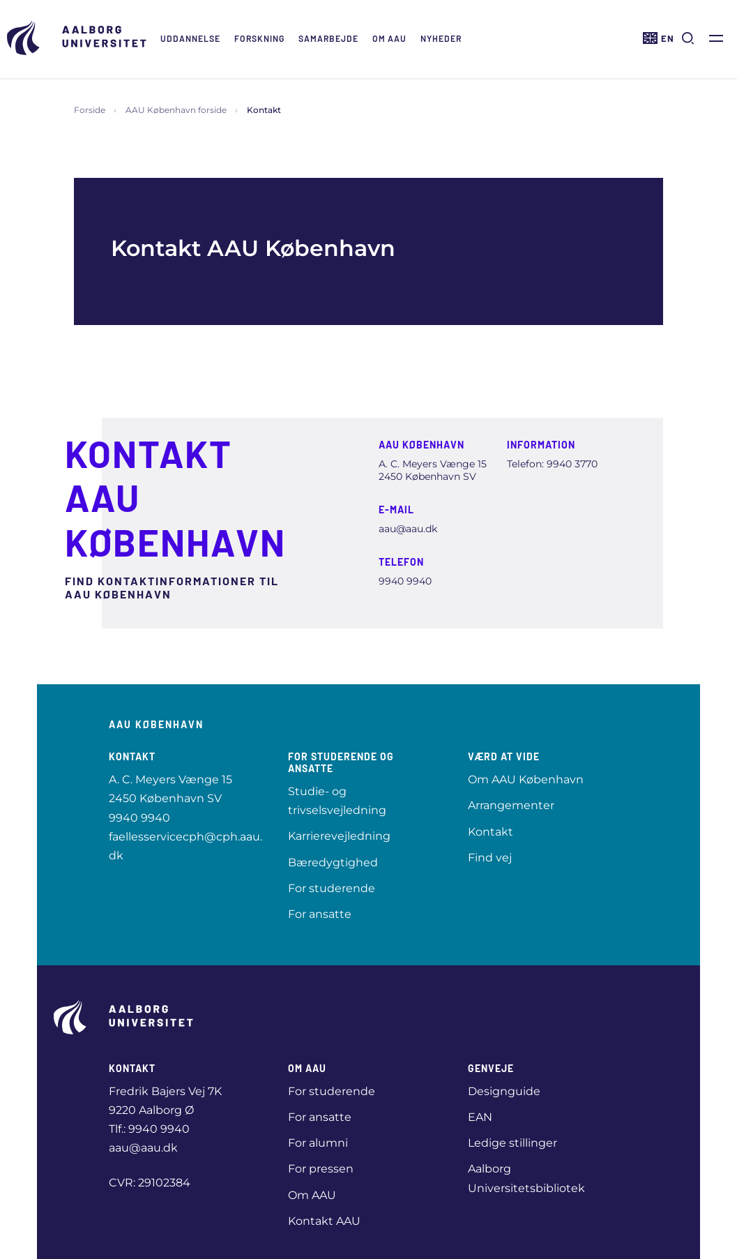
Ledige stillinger (512, 1142)
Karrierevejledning (339, 836)
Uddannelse (190, 38)
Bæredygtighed (333, 862)
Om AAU (389, 38)
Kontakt (490, 831)
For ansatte (319, 914)
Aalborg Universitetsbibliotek (526, 1178)
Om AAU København (526, 779)
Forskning (259, 38)
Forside (89, 110)
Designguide (504, 1091)
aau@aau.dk (143, 1147)
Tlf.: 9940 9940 (149, 1129)
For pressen (321, 1168)
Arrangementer (511, 805)
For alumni (318, 1142)
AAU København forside (176, 110)
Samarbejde (328, 38)
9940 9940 (139, 817)
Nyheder (441, 38)
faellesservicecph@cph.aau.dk (185, 846)
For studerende (331, 888)
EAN (480, 1117)
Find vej (490, 857)
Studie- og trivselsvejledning (337, 801)
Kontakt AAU (324, 1221)
